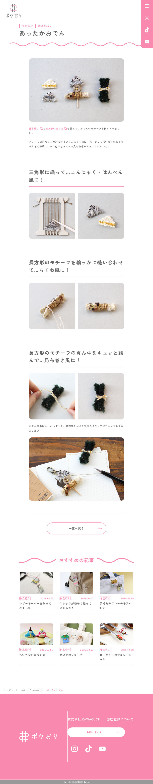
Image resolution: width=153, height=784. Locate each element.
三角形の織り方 (54, 128)
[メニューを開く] (147, 6)
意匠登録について (120, 719)
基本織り (34, 128)
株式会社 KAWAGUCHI (84, 719)
